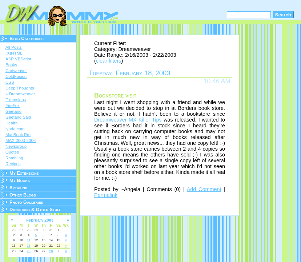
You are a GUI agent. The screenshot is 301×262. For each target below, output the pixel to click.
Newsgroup (16, 146)
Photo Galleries (26, 202)
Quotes (12, 152)
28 (51, 251)
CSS (9, 82)
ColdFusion (16, 76)
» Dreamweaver (20, 94)
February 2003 (39, 220)
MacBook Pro (18, 134)
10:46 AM (217, 81)
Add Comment (204, 189)
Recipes (13, 164)
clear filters (108, 61)
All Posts (13, 47)
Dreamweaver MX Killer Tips (128, 120)
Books (11, 65)
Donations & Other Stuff (35, 209)
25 (29, 251)
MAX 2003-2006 (20, 140)
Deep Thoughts (19, 88)
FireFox (12, 105)
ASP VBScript (18, 59)
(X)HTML (14, 53)
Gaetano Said (18, 117)
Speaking (18, 187)
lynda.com (14, 129)
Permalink (105, 195)
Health (11, 123)
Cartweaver (16, 70)
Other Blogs (22, 195)
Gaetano (13, 111)
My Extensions (24, 173)
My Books (19, 180)
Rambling (14, 158)
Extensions (15, 100)
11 (29, 240)
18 (29, 245)
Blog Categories (26, 38)
